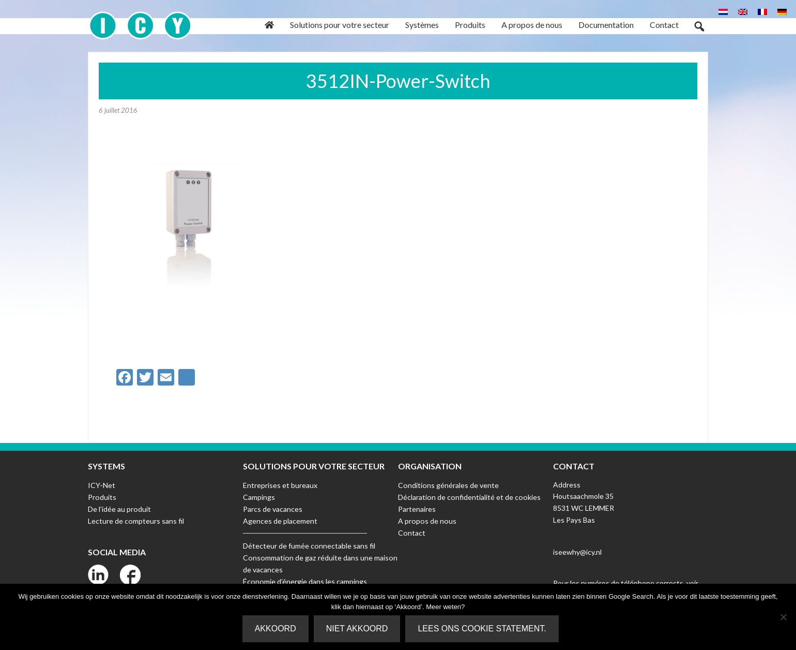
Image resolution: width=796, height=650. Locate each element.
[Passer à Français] (762, 11)
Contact (411, 531)
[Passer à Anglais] (743, 11)
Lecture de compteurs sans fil (135, 519)
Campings (259, 496)
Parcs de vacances (272, 508)
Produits (102, 496)
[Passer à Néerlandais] (723, 11)
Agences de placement (280, 519)
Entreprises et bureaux (280, 484)
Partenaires (417, 508)
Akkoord (275, 628)
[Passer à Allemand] (782, 11)
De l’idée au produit (119, 508)
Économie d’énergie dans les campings (304, 579)
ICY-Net (101, 484)
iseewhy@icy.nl (577, 551)
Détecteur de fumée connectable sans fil (309, 544)
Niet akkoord (357, 628)
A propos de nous (426, 519)
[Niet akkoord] (783, 617)
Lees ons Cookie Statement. (482, 628)
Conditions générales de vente (448, 484)
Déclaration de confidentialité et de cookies (468, 496)
